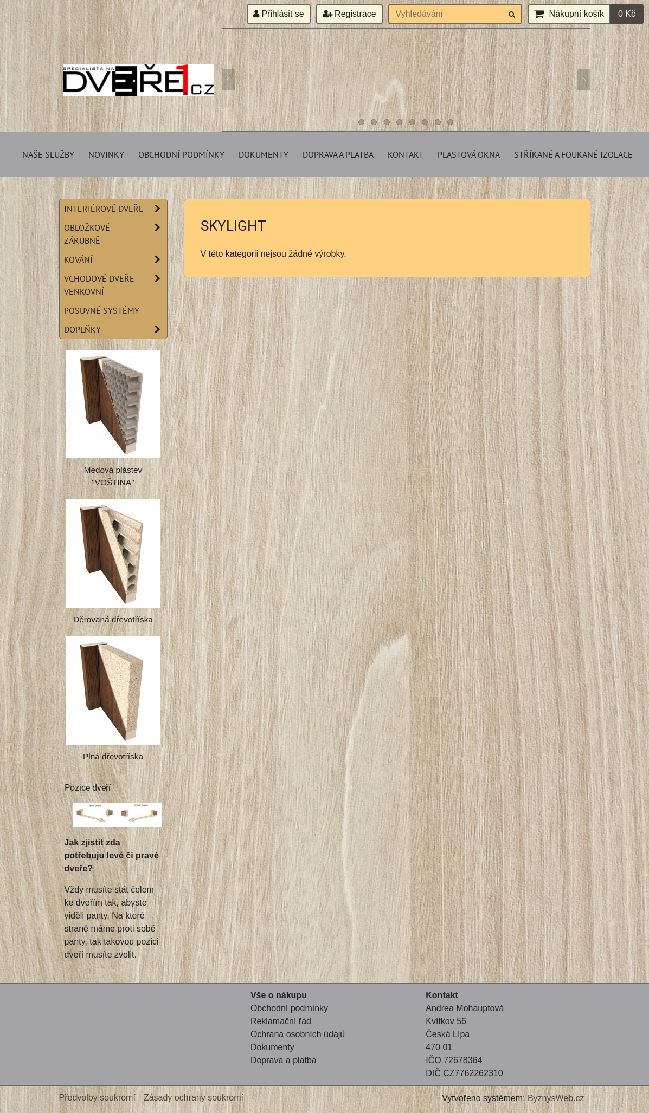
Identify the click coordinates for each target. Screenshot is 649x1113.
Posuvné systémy (101, 310)
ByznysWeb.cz (556, 1098)
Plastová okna (469, 154)
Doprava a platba (338, 154)
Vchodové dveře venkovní (115, 285)
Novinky (106, 154)
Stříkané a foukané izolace (573, 154)
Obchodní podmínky (181, 154)
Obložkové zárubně (115, 234)
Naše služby (48, 154)
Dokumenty (263, 154)
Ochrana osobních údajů (297, 1034)
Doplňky (115, 329)
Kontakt (405, 154)
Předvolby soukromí (97, 1097)
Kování (115, 259)
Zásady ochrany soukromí (193, 1097)
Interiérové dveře (115, 208)
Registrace (349, 13)
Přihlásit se (278, 13)
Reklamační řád (280, 1021)
